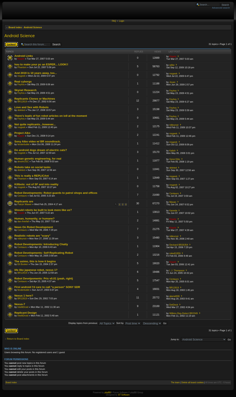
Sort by (128, 323)
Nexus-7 (19, 304)
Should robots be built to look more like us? (43, 210)
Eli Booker (23, 264)
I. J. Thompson (177, 270)
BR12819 (22, 101)
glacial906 (174, 296)
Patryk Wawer (25, 204)
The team (175, 382)
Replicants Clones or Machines (34, 98)
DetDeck (173, 304)
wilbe (171, 65)
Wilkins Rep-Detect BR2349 (183, 313)
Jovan (172, 82)
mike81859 (175, 253)
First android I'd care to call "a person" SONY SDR (47, 287)
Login (121, 21)
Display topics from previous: (91, 323)
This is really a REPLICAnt (31, 175)
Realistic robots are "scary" (32, 235)
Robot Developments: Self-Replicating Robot (43, 252)
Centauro (22, 195)
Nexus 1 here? (23, 295)
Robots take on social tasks (32, 167)
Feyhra (21, 84)
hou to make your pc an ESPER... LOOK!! (41, 64)
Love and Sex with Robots (31, 107)
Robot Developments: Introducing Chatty (41, 244)
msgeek (22, 76)
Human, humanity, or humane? (34, 218)
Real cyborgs (23, 81)
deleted (21, 110)
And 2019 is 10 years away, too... (35, 73)
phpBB (107, 392)
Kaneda (173, 210)
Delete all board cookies (192, 382)
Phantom (22, 67)
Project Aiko (22, 132)
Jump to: (175, 339)
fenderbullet (24, 144)
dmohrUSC (23, 161)
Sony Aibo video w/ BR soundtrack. (37, 141)
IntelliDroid (23, 307)
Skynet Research (25, 90)
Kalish (172, 150)
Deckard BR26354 (178, 245)
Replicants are (23, 201)
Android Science (33, 27)
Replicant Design (25, 312)
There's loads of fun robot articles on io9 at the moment (50, 115)
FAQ (114, 21)
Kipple (21, 58)
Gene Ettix (174, 159)
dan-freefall (23, 221)
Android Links (23, 55)
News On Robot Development (33, 227)
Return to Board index (18, 338)
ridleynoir (174, 125)
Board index (15, 27)
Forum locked (11, 44)
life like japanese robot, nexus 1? (36, 269)
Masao (172, 202)
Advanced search (221, 7)
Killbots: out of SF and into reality (36, 184)
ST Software (123, 395)
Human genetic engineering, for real (37, 158)
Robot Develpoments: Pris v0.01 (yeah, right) (43, 278)
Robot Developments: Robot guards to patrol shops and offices (55, 192)
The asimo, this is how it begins (35, 261)
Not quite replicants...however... (35, 124)
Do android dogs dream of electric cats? (40, 150)
